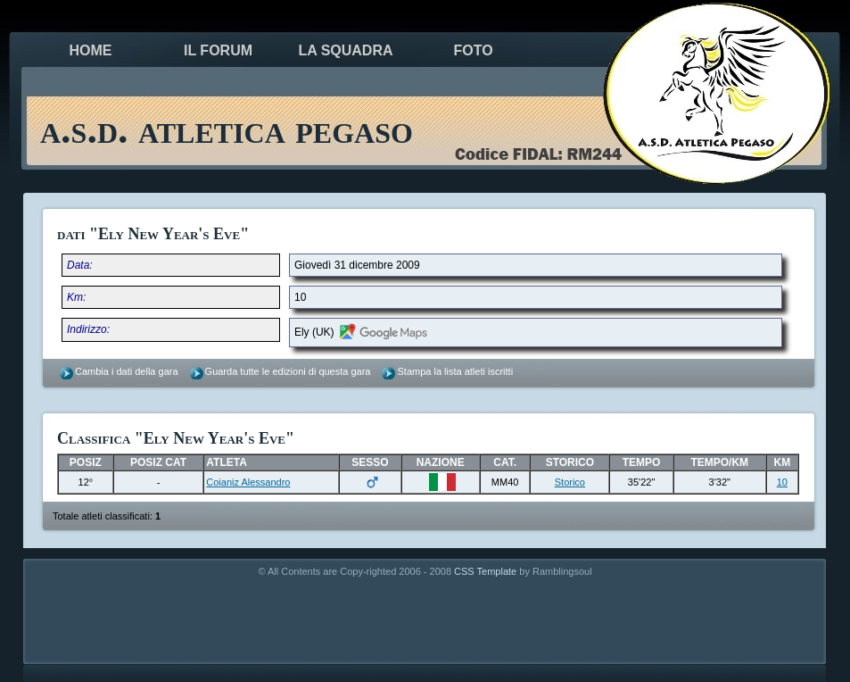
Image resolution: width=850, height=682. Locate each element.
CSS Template (485, 571)
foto (472, 50)
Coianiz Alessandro (248, 482)
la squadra (345, 50)
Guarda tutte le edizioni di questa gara (288, 371)
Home (91, 50)
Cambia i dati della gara (126, 371)
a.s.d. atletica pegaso (226, 129)
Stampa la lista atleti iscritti (455, 371)
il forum (218, 50)
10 (782, 482)
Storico (570, 482)
